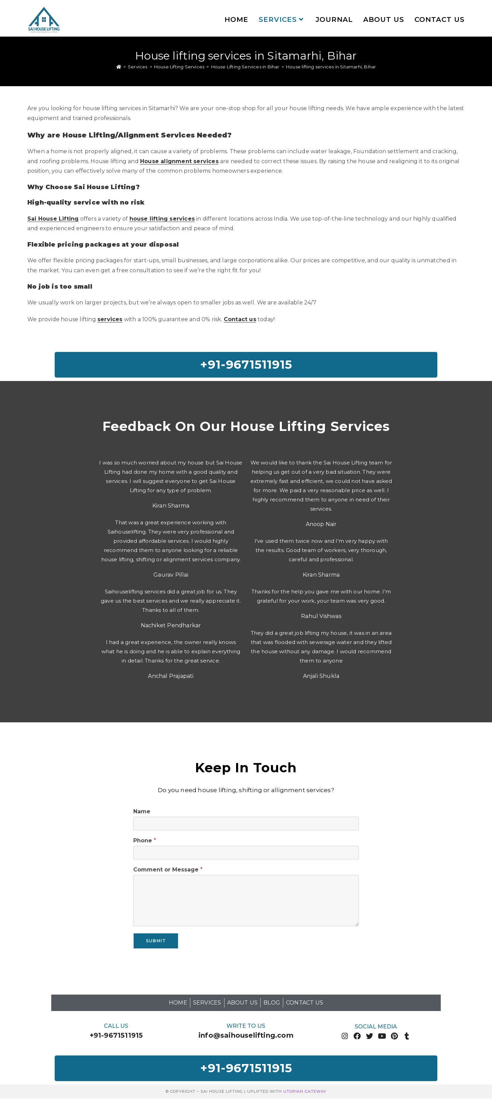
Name (141, 814)
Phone (144, 843)
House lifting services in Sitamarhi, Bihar (331, 67)
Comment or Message (168, 872)
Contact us (240, 320)
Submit (156, 943)
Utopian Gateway (304, 1095)
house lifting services (162, 219)
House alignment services (179, 162)
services (110, 320)
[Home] (118, 67)
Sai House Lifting (53, 219)
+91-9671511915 (116, 1038)
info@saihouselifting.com (246, 1038)
